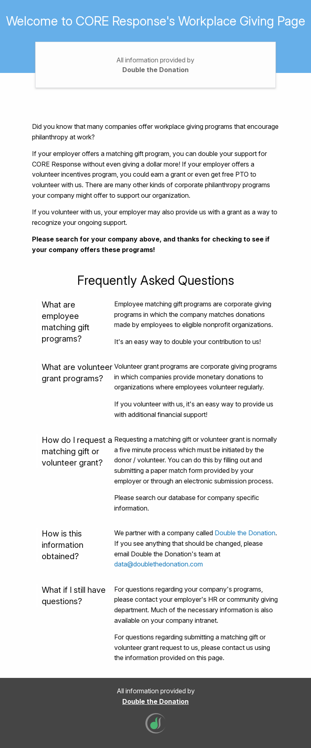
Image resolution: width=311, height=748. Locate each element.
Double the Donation (155, 70)
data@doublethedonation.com (158, 564)
